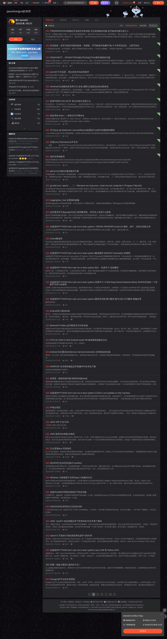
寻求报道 (86, 602)
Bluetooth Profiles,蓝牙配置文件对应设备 (67, 325)
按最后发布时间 (131, 25)
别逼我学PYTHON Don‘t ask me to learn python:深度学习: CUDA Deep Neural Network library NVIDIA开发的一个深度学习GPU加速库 (101, 283)
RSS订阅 (153, 25)
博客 (15, 3)
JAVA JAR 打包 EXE (57, 422)
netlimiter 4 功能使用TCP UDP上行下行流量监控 (24, 156)
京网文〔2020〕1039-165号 (99, 605)
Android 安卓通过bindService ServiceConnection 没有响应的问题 (78, 352)
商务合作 (79, 602)
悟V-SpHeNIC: (14, 158)
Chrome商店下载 (96, 607)
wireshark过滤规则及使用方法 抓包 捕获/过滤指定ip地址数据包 (77, 86)
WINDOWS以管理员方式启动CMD (64, 506)
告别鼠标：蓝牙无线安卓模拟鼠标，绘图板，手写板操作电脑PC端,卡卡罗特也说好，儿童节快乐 (92, 45)
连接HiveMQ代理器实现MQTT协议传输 (66, 492)
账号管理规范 (106, 607)
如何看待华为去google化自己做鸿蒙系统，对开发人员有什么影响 (78, 212)
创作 (158, 3)
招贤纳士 (71, 602)
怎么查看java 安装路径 (58, 448)
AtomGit (35, 3)
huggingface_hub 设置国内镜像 (62, 200)
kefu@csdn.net (111, 602)
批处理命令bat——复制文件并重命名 (65, 115)
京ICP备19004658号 (83, 605)
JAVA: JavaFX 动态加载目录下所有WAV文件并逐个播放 (74, 521)
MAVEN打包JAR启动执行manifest (64, 463)
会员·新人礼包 (128, 2)
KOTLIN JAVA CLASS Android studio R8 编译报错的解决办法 (76, 340)
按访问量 (143, 25)
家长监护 (63, 607)
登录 (116, 3)
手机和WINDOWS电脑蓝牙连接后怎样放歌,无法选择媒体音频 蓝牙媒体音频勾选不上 (87, 31)
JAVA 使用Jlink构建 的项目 (60, 434)
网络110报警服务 (71, 607)
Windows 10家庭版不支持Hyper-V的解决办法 (69, 477)
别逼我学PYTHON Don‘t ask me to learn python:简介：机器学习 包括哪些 (82, 267)
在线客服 (123, 602)
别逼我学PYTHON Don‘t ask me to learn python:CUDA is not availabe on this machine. (88, 393)
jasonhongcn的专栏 (19, 11)
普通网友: (12, 150)
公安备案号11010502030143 (67, 605)
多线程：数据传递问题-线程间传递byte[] (66, 378)
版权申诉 (124, 607)
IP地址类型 (53, 407)
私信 (33, 39)
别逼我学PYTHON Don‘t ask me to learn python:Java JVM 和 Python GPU (82, 550)
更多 (55, 3)
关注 (15, 39)
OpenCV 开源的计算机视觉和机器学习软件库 (69, 535)
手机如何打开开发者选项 (21, 87)
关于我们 (64, 602)
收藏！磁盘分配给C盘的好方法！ (63, 564)
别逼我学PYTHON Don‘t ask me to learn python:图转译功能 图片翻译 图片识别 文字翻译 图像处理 (93, 299)
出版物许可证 (132, 607)
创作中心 (147, 3)
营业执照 (140, 607)
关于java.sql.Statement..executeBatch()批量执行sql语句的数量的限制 (80, 130)
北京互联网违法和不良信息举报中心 (133, 605)
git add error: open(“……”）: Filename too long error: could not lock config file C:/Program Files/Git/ (94, 185)
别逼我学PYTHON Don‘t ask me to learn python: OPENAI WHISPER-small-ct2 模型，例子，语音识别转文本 (98, 226)
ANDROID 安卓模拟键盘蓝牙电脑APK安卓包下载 (71, 366)
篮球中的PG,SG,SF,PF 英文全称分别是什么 (68, 101)
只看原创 (50, 26)
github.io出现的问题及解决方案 (62, 171)
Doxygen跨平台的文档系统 (60, 579)
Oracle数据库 (54, 238)
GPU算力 (47, 2)
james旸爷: (13, 165)
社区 (27, 3)
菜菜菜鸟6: (13, 141)
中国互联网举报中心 (84, 607)
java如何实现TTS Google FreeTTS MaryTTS (24, 147)
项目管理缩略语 (55, 156)
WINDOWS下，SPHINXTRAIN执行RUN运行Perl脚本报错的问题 (78, 57)
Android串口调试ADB (58, 311)
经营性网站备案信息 (115, 605)
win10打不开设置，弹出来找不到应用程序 (67, 72)
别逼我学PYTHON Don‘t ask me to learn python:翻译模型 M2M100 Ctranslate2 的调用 (88, 253)
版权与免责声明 (116, 607)
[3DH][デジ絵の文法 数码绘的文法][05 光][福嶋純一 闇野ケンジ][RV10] (23, 75)
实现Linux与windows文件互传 (62, 142)
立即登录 (143, 631)
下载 (21, 3)
